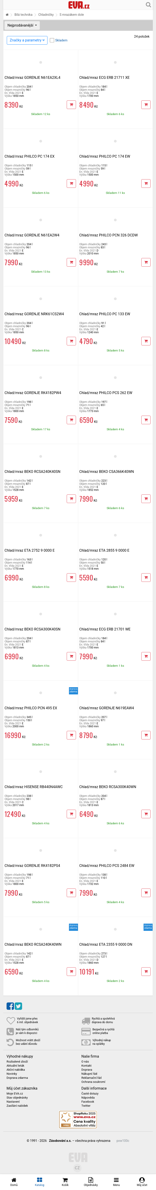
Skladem (61, 40)
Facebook (87, 1101)
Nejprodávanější (20, 25)
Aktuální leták (15, 1065)
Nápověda (88, 1097)
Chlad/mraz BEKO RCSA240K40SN (32, 471)
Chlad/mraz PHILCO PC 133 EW (104, 314)
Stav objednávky (17, 1097)
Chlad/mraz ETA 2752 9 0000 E (30, 550)
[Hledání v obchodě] (148, 4)
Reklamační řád (91, 1077)
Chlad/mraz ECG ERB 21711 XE (104, 77)
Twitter (85, 1105)
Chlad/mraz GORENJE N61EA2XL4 (32, 77)
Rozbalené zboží (17, 1061)
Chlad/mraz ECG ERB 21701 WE (105, 629)
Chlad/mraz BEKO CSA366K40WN (106, 471)
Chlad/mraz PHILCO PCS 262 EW (105, 393)
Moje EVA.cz (15, 1093)
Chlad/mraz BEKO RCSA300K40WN (107, 787)
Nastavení (13, 1101)
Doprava (86, 1069)
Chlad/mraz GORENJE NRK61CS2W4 (34, 314)
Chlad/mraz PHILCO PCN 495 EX (31, 708)
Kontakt (86, 1065)
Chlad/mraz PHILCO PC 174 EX (29, 156)
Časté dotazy (89, 1093)
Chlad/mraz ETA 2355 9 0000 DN (105, 944)
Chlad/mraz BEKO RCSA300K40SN (32, 629)
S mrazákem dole (71, 14)
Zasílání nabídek (17, 1105)
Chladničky (46, 14)
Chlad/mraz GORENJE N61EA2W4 (32, 235)
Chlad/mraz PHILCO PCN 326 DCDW (108, 235)
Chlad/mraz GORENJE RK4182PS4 (32, 866)
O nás (85, 1061)
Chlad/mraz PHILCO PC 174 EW (104, 156)
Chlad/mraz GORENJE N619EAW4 (106, 708)
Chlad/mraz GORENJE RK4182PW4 (33, 393)
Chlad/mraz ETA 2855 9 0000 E (104, 550)
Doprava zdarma (17, 1077)
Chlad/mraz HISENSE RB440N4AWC (34, 787)
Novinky (12, 1073)
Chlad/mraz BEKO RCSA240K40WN (33, 944)
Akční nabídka (16, 1069)
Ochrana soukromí (93, 1081)
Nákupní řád (89, 1073)
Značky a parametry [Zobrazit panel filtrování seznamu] (27, 40)
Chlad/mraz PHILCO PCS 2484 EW (107, 866)
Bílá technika (23, 14)
